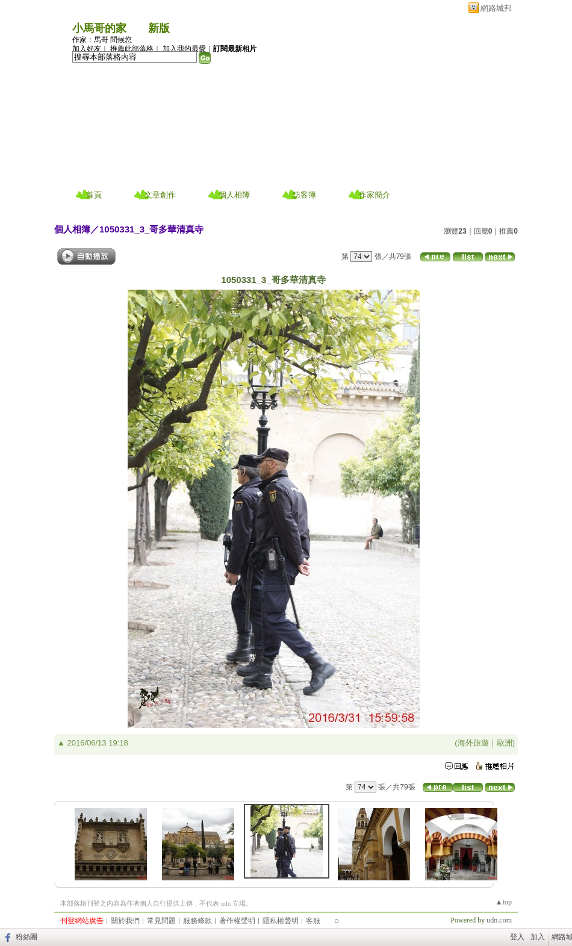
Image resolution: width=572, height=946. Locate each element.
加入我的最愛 (184, 49)
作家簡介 (374, 194)
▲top (504, 902)
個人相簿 (234, 194)
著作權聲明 (237, 920)
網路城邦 (496, 8)
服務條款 (197, 920)
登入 (517, 937)
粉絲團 (26, 937)
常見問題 (161, 920)
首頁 (94, 194)
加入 (537, 937)
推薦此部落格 (132, 49)
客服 (313, 920)
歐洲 (504, 742)
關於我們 (125, 920)
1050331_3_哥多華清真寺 (151, 229)
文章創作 (160, 194)
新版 (159, 28)
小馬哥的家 (99, 28)
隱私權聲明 (281, 920)
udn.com (499, 920)
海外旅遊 (473, 742)
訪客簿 (304, 194)
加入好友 (86, 49)
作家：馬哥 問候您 (102, 40)
